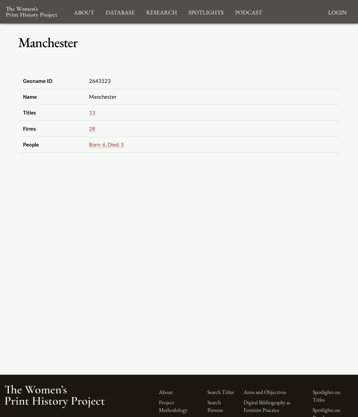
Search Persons (215, 406)
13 (92, 112)
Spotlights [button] (206, 11)
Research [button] (161, 11)
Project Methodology (173, 406)
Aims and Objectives (264, 392)
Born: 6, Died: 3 (106, 144)
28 (92, 129)
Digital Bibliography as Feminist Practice (266, 406)
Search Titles (220, 392)
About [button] (84, 11)
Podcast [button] (248, 11)
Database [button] (120, 11)
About (166, 392)
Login (337, 11)
